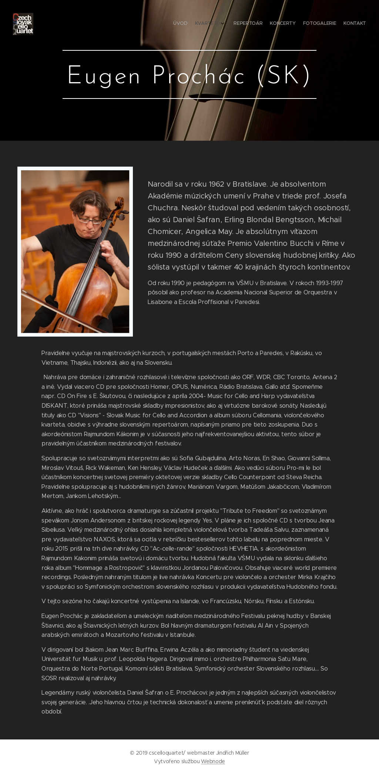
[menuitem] (324, 24)
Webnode (213, 761)
